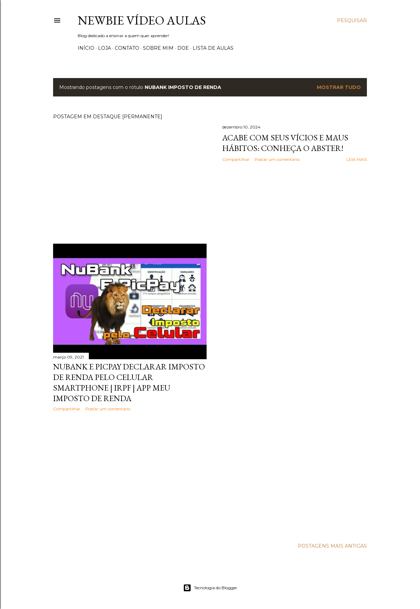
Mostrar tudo (339, 87)
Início (86, 48)
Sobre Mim (158, 48)
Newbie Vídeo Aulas (142, 20)
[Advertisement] (130, 476)
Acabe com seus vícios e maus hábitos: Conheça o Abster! (285, 142)
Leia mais (356, 159)
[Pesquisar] (352, 20)
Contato (127, 48)
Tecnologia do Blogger (210, 588)
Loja (104, 48)
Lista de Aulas (213, 48)
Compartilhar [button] (235, 159)
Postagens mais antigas (332, 546)
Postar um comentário (277, 159)
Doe (183, 48)
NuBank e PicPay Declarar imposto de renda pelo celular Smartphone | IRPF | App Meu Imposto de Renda (129, 382)
